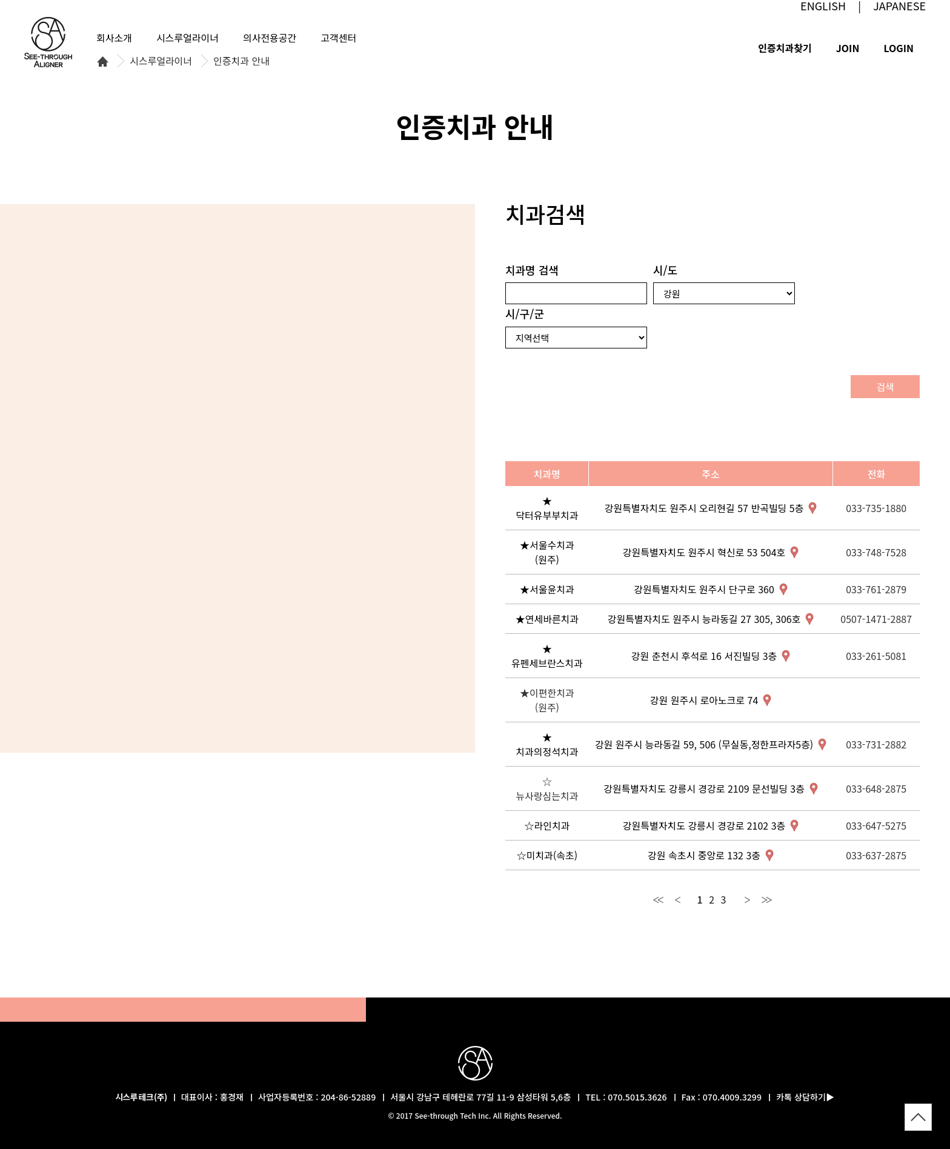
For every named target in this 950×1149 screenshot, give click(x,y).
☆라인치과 (547, 825)
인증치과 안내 (241, 61)
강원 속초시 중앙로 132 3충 (704, 855)
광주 (163, 563)
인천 (136, 367)
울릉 (367, 358)
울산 (334, 534)
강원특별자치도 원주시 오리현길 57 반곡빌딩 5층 (704, 508)
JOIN (848, 48)
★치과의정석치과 (547, 744)
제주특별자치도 (133, 705)
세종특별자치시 (189, 444)
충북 (240, 440)
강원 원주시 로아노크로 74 (704, 700)
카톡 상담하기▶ (805, 1097)
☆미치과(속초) (547, 855)
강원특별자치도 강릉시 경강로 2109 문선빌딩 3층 (704, 788)
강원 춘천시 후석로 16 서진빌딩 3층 (704, 655)
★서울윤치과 (547, 589)
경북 (294, 466)
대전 (201, 466)
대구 (283, 513)
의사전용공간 (269, 37)
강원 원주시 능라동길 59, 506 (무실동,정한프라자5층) (704, 744)
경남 (272, 559)
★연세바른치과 (547, 618)
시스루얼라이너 (161, 61)
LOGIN (898, 48)
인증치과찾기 (784, 48)
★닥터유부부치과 (547, 507)
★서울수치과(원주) (547, 552)
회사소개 (114, 37)
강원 (255, 318)
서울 (177, 352)
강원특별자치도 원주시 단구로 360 (704, 589)
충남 (165, 450)
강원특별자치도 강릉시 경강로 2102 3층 (704, 825)
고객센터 (338, 37)
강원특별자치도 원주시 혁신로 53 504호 (704, 552)
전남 (167, 597)
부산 (324, 563)
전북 (184, 522)
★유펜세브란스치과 (547, 655)
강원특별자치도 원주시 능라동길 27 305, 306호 (704, 618)
